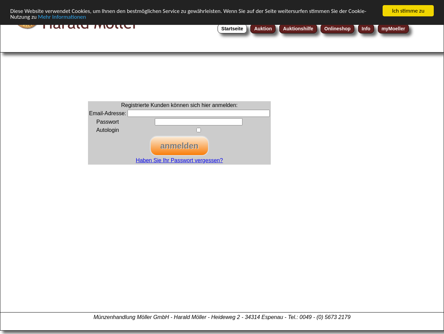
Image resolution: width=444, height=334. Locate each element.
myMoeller (393, 28)
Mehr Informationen (62, 16)
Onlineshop (337, 28)
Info (366, 28)
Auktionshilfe (298, 28)
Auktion (263, 28)
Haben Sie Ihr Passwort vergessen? (179, 160)
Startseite (232, 28)
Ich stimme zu (408, 10)
